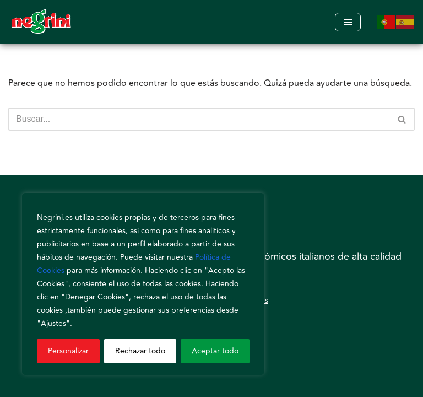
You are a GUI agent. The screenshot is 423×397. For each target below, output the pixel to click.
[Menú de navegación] (348, 22)
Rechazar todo (140, 351)
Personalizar (68, 351)
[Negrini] (41, 22)
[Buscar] (199, 119)
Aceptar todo (215, 351)
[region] (143, 284)
